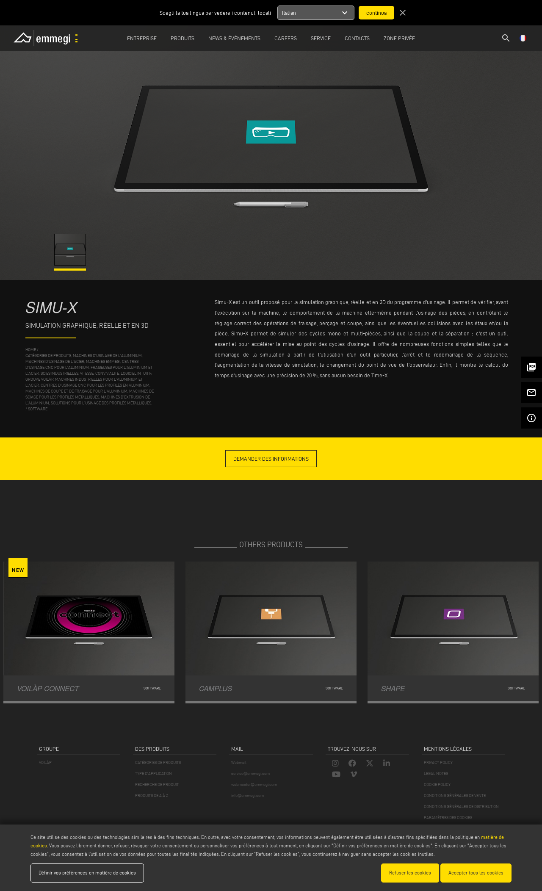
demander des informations (271, 459)
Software (37, 409)
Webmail (238, 762)
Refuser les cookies (410, 872)
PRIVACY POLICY (438, 762)
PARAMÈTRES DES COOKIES (448, 817)
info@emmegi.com (247, 795)
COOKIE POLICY (437, 784)
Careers (285, 38)
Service (321, 38)
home (30, 349)
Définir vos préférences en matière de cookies (87, 872)
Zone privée (399, 38)
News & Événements (234, 38)
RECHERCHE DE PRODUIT (157, 784)
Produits (182, 38)
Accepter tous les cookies (475, 872)
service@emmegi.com (250, 773)
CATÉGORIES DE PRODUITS (158, 762)
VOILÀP (45, 762)
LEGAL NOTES (436, 773)
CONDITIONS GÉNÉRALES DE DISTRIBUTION (461, 806)
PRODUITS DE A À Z (151, 795)
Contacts (357, 38)
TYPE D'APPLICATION (153, 773)
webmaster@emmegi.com (254, 784)
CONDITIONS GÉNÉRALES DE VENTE (455, 795)
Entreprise (142, 38)
